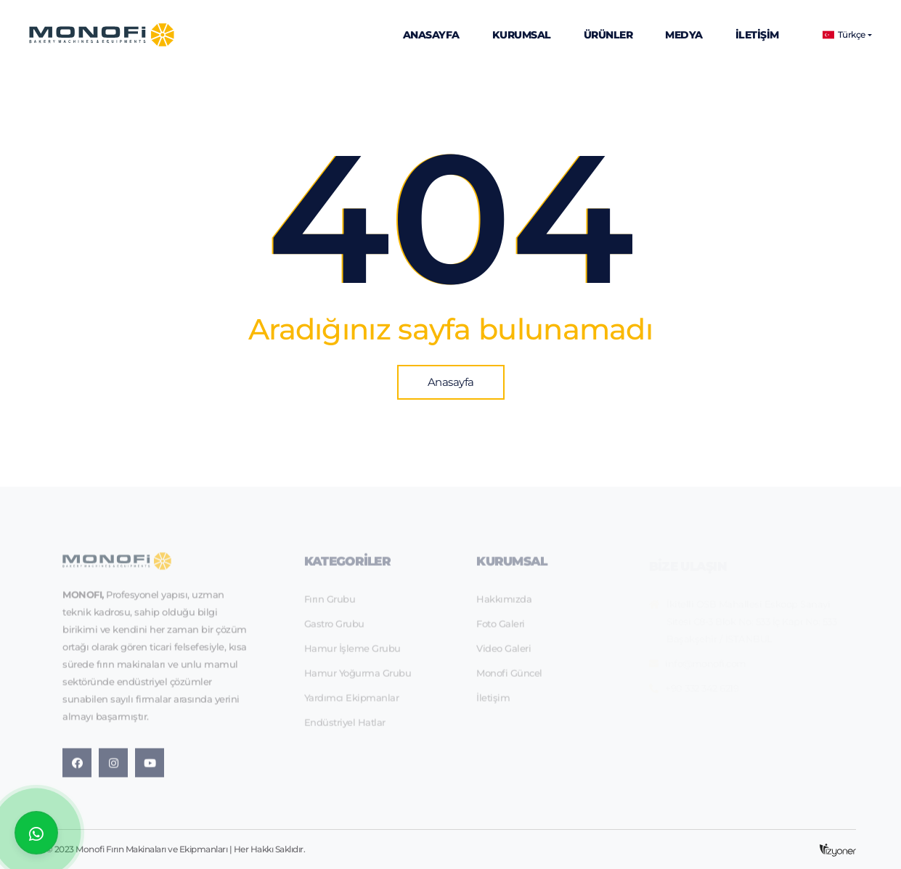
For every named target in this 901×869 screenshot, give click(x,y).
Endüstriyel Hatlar (345, 727)
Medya (684, 34)
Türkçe (844, 35)
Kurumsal (521, 34)
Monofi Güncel (509, 677)
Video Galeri (503, 653)
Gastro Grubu (334, 628)
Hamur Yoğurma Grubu (358, 677)
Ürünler (608, 34)
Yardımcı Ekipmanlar (351, 702)
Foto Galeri (500, 628)
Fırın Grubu (330, 603)
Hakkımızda (503, 603)
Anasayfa (431, 34)
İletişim (757, 34)
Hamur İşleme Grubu (352, 653)
